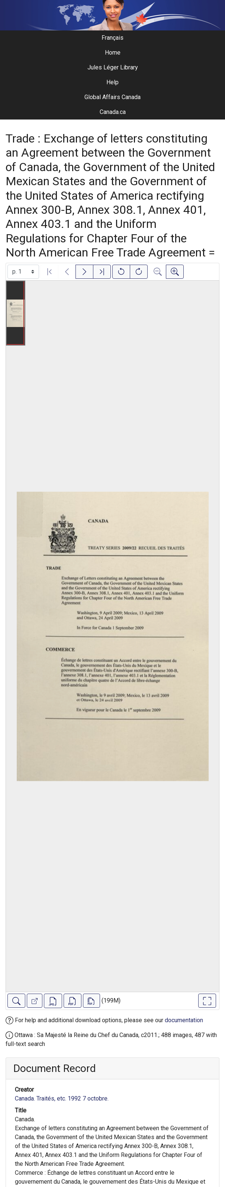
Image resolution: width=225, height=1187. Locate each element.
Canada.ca (113, 111)
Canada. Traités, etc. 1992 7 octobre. (62, 1098)
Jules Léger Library (112, 67)
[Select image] (23, 272)
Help (112, 82)
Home (112, 52)
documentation (184, 1020)
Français (112, 37)
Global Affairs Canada (112, 97)
